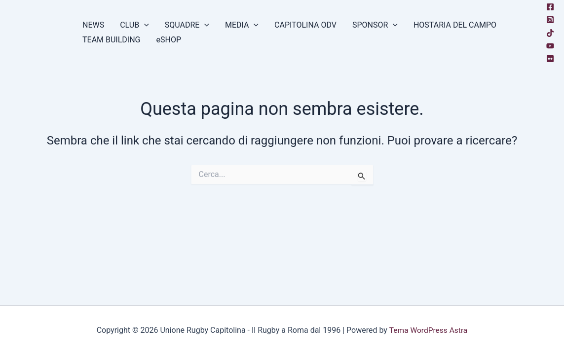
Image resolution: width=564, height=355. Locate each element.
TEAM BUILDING (111, 39)
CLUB (134, 25)
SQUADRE (187, 25)
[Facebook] (550, 7)
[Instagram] (550, 20)
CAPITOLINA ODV (305, 25)
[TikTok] (550, 33)
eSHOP (169, 39)
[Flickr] (550, 59)
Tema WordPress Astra (428, 330)
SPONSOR (375, 25)
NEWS (93, 25)
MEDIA (242, 25)
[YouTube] (550, 46)
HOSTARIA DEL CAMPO (455, 25)
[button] (144, 25)
